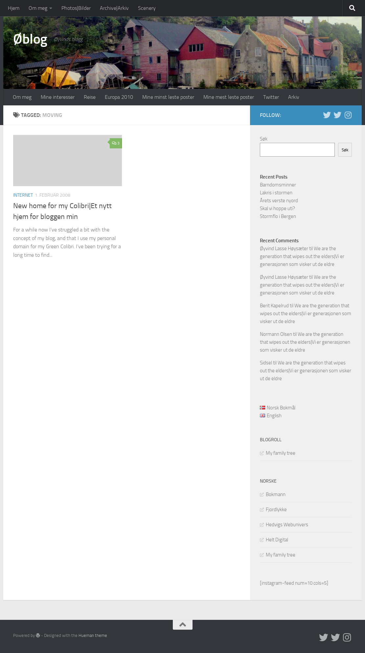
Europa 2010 (119, 97)
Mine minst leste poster (168, 97)
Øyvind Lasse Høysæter (284, 248)
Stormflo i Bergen (278, 216)
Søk (263, 139)
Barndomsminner (278, 185)
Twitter (271, 97)
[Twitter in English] (327, 115)
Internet (23, 195)
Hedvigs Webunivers (287, 525)
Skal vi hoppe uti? (277, 208)
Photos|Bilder (76, 8)
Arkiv (293, 97)
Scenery (147, 8)
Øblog (30, 39)
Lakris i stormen (276, 193)
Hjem (13, 8)
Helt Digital (277, 540)
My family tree (280, 453)
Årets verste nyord (279, 201)
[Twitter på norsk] (337, 115)
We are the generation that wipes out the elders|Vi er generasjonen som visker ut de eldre (302, 256)
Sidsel (266, 363)
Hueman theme (93, 635)
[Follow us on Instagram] (348, 115)
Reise (90, 97)
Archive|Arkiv (114, 8)
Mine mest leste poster (228, 97)
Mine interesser (58, 97)
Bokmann (275, 494)
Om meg (38, 8)
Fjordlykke (276, 509)
